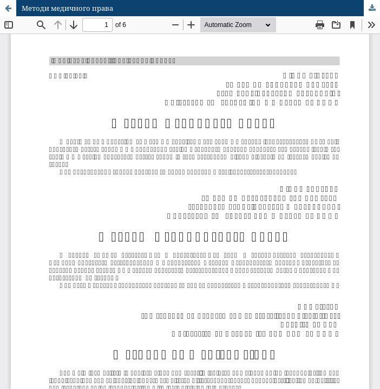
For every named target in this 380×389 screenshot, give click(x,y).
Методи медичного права (67, 8)
